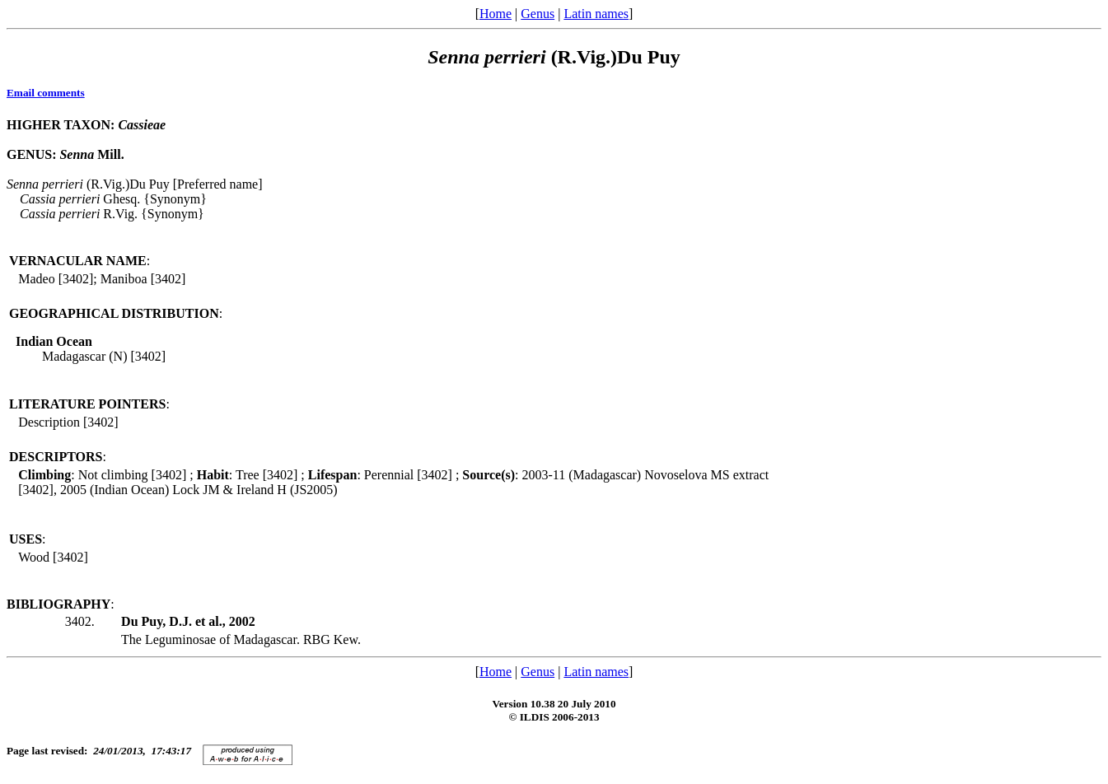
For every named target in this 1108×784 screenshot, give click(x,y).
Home (495, 14)
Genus (537, 14)
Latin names (596, 14)
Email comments (46, 92)
